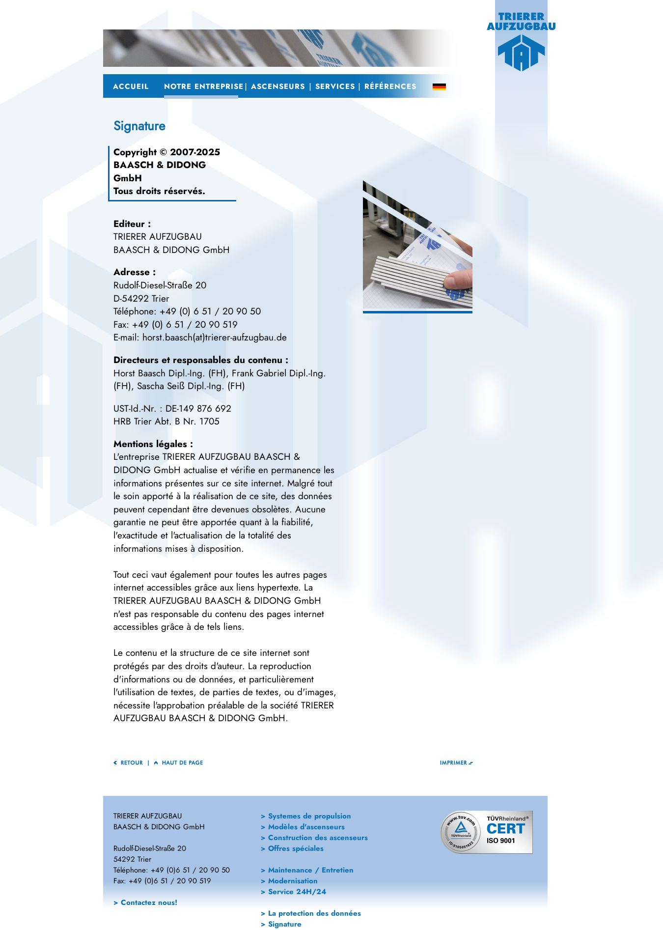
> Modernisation (289, 880)
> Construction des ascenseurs (314, 837)
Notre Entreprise (201, 86)
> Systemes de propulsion (306, 816)
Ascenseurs (277, 86)
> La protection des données (311, 913)
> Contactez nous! (145, 902)
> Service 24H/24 (293, 891)
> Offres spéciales (292, 848)
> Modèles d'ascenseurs (303, 826)
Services (333, 86)
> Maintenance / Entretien (307, 870)
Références (388, 86)
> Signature (281, 924)
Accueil (129, 86)
